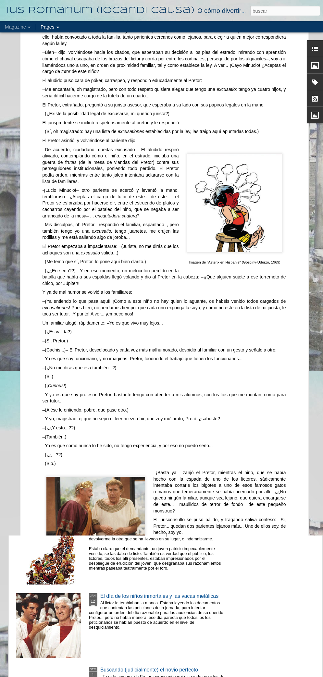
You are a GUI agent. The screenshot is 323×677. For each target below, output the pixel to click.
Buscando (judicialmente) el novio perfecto (149, 669)
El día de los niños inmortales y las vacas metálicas (159, 596)
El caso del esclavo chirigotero (135, 448)
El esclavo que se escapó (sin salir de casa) (150, 375)
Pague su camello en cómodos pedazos (146, 301)
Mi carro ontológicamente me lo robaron (146, 522)
